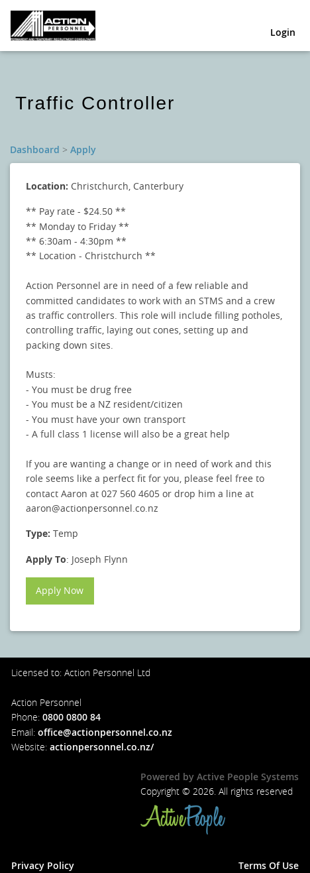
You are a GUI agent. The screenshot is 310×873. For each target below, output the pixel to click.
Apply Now (59, 590)
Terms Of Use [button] (268, 865)
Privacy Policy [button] (42, 865)
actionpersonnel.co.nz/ (102, 746)
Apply (83, 149)
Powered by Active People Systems (219, 776)
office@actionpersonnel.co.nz (105, 732)
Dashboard (35, 149)
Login (282, 32)
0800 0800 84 (71, 717)
